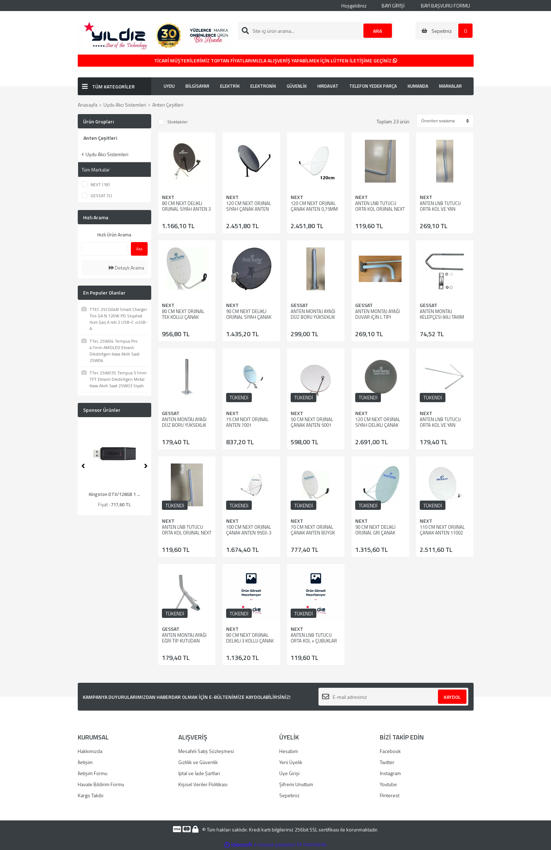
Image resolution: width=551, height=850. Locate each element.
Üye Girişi (289, 773)
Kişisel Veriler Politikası (203, 784)
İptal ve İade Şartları (199, 773)
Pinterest (389, 795)
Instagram (390, 773)
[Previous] (83, 466)
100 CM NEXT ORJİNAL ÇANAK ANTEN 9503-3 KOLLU (248, 532)
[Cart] (444, 31)
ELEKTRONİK (263, 85)
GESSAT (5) (101, 196)
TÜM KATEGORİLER (113, 86)
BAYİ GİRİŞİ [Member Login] (389, 5)
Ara (139, 248)
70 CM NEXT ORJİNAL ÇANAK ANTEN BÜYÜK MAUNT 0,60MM (313, 532)
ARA (377, 31)
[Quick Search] (104, 249)
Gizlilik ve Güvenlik (198, 762)
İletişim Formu (92, 773)
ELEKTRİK (230, 85)
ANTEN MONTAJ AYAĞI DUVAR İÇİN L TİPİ (377, 314)
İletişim (85, 762)
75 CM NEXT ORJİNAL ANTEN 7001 (247, 422)
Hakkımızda (90, 751)
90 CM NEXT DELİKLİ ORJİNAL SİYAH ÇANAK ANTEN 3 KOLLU (248, 317)
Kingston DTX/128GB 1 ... (114, 494)
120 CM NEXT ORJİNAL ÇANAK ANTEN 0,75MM (314, 206)
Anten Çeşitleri (167, 104)
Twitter (387, 762)
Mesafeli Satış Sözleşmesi (206, 751)
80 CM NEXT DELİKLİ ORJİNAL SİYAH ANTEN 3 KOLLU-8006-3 (186, 209)
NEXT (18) (100, 184)
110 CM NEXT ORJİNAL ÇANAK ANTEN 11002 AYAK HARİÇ (442, 532)
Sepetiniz (289, 795)
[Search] (316, 31)
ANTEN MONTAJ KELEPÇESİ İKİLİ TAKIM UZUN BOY (442, 317)
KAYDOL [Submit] (452, 697)
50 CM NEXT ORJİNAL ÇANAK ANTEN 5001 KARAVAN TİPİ (312, 425)
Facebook (390, 751)
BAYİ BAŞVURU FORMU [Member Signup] (441, 5)
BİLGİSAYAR (197, 85)
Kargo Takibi (90, 795)
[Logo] (155, 35)
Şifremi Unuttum (296, 784)
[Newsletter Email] (393, 697)
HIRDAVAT (327, 85)
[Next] (146, 466)
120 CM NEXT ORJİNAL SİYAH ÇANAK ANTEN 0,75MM (248, 209)
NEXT (168, 197)
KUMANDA (418, 85)
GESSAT (299, 305)
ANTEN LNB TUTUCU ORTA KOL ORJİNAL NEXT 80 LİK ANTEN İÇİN (380, 209)
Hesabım (288, 751)
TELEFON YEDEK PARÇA (373, 85)
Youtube (388, 784)
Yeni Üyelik (290, 762)
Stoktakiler (177, 122)
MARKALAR (450, 85)
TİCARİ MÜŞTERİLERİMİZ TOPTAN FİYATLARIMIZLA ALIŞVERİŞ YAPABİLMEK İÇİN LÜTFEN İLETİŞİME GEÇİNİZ (275, 60)
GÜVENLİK (297, 85)
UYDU (169, 85)
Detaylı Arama (126, 267)
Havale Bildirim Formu (101, 784)
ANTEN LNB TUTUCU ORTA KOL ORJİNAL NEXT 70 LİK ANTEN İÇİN (186, 532)
